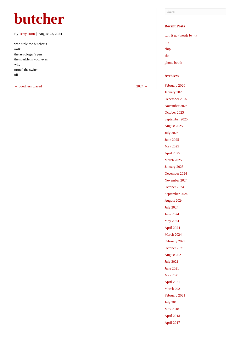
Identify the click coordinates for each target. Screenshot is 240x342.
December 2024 (176, 173)
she (167, 56)
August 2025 (174, 126)
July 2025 (172, 133)
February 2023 (175, 241)
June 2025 (172, 140)
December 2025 (176, 99)
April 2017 (172, 323)
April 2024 (172, 228)
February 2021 (175, 295)
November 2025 (176, 106)
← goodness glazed (28, 86)
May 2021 (172, 275)
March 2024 (173, 235)
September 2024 (176, 194)
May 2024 (172, 221)
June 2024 (172, 214)
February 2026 (175, 85)
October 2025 (174, 112)
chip (168, 49)
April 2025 (172, 153)
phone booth (173, 63)
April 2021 (172, 282)
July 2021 (172, 262)
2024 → (142, 86)
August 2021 (174, 255)
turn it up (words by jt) (181, 35)
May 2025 (172, 146)
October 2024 (174, 187)
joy (167, 42)
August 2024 (174, 200)
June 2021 (172, 268)
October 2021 (174, 248)
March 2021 (173, 289)
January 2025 (174, 167)
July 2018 (172, 302)
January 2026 (174, 92)
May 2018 (172, 309)
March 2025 (173, 160)
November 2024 (176, 180)
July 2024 (172, 207)
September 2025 (176, 119)
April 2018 (172, 316)
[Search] (195, 11)
